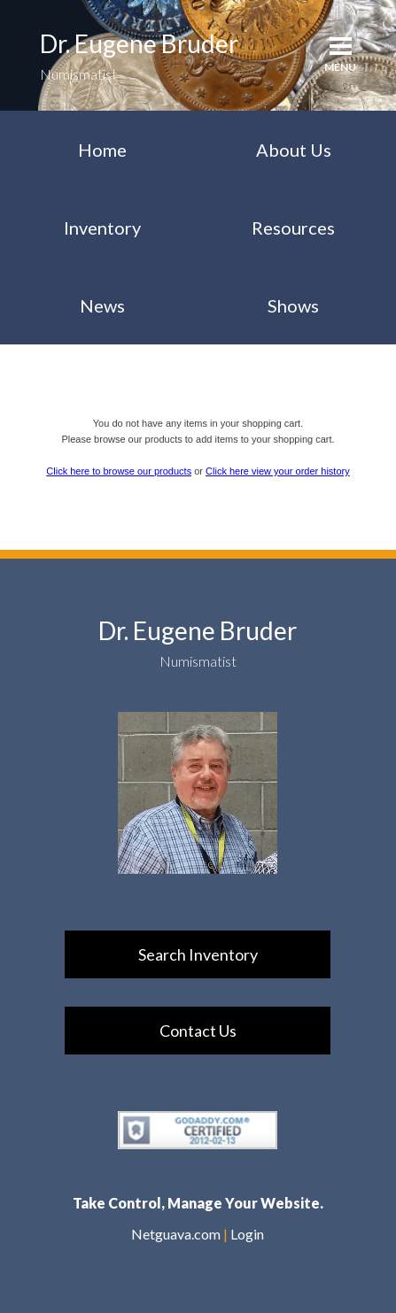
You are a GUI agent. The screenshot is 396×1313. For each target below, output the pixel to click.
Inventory (102, 227)
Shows (293, 305)
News (102, 305)
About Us (293, 149)
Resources (293, 227)
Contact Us (198, 1030)
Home (102, 149)
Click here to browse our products (118, 471)
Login (247, 1233)
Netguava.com (176, 1233)
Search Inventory (198, 954)
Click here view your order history (278, 471)
